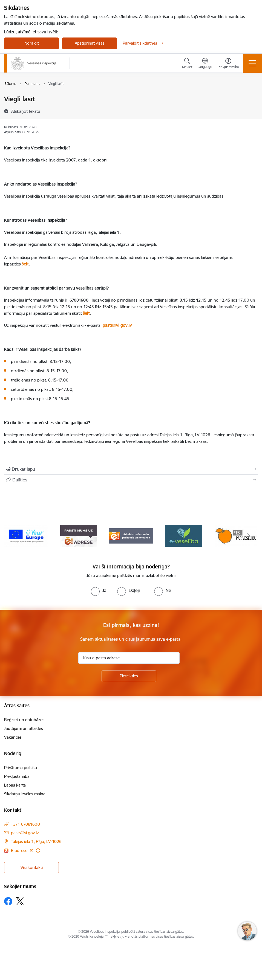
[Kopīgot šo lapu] (131, 480)
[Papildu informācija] (38, 850)
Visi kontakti (32, 867)
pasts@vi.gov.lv (117, 325)
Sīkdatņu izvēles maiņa (24, 793)
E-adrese (19, 850)
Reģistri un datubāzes (24, 719)
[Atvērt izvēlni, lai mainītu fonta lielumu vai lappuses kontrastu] (228, 64)
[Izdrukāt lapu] (131, 469)
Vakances (13, 737)
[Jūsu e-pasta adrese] (129, 658)
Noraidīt (31, 43)
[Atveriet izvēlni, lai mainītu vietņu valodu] (205, 63)
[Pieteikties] (129, 676)
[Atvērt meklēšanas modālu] (187, 64)
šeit (25, 264)
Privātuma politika (20, 767)
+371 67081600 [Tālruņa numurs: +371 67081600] (25, 824)
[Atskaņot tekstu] (25, 111)
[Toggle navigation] (252, 63)
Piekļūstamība (17, 776)
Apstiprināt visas (90, 43)
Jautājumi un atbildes (23, 728)
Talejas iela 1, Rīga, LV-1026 (36, 841)
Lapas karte (15, 785)
